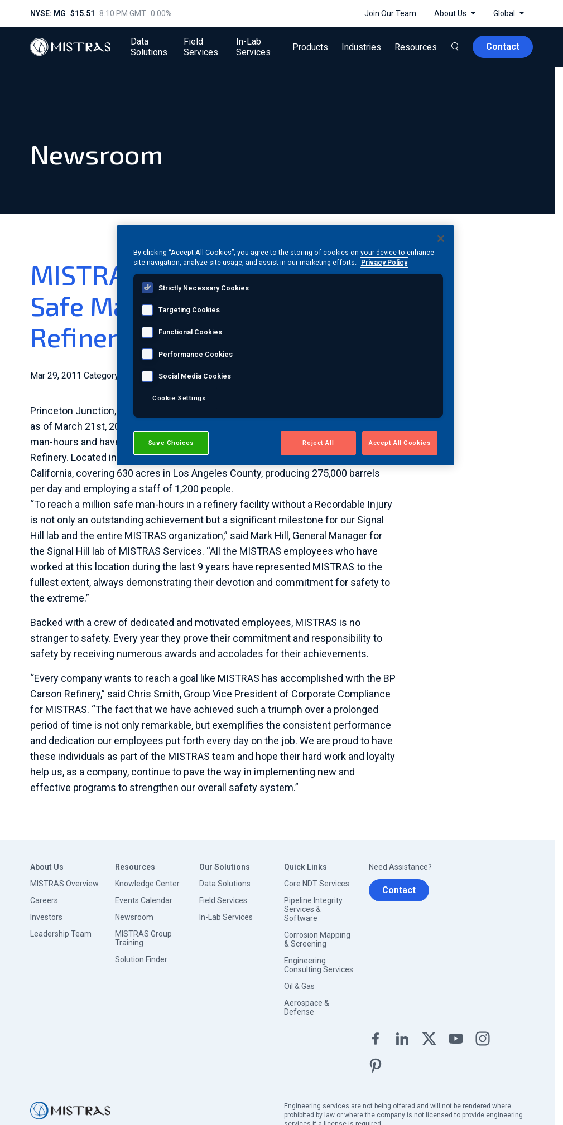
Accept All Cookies (400, 443)
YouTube (456, 1039)
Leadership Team (61, 933)
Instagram (483, 1039)
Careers (44, 900)
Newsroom (134, 917)
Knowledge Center (147, 883)
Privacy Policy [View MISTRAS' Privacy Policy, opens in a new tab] (384, 262)
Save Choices (171, 443)
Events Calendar (143, 900)
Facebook (375, 1039)
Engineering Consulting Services (318, 965)
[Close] (441, 238)
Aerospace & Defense (306, 1007)
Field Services (223, 900)
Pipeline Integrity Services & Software (313, 909)
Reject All (318, 443)
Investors (46, 917)
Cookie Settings (179, 398)
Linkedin (402, 1039)
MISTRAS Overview (64, 883)
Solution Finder (141, 959)
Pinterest (375, 1065)
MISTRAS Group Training (143, 938)
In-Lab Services (226, 917)
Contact (399, 890)
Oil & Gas (299, 986)
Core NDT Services (316, 883)
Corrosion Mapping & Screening (317, 939)
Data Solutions (225, 883)
